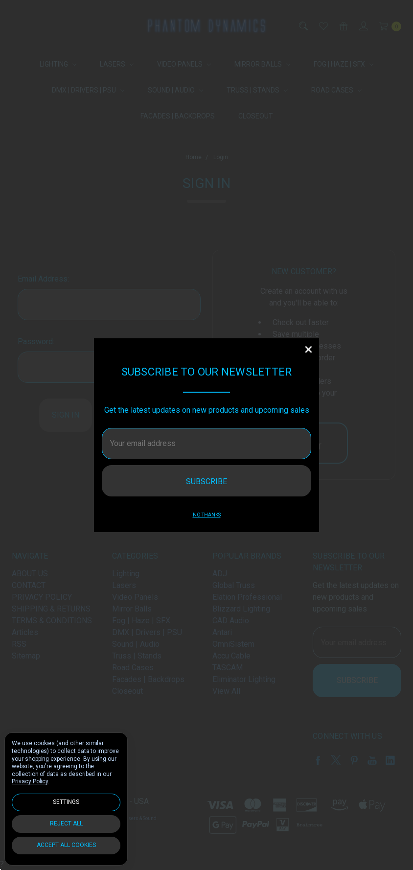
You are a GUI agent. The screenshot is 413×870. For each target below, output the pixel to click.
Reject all (66, 823)
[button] (308, 349)
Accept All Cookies (66, 845)
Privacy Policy (30, 781)
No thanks (207, 514)
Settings (66, 802)
